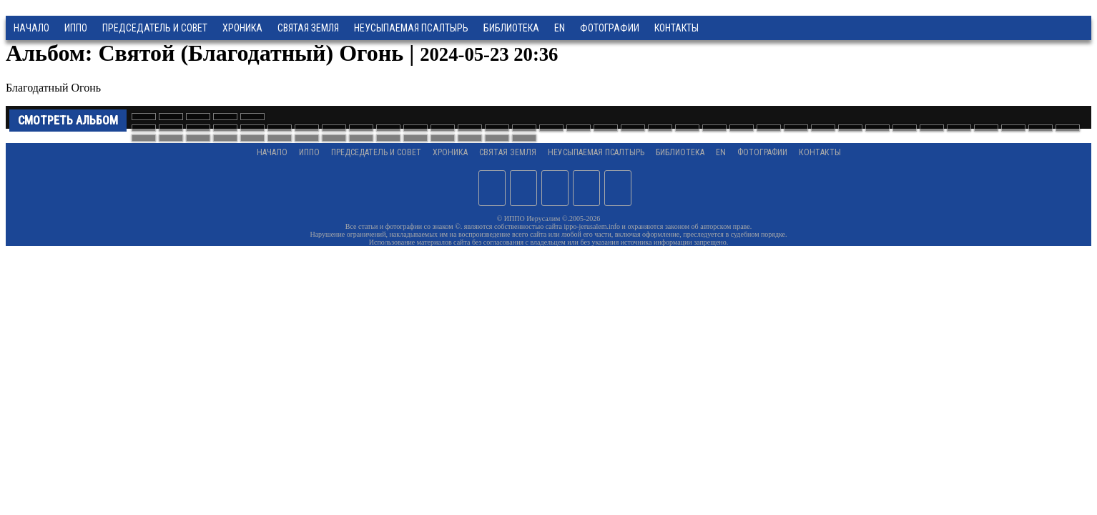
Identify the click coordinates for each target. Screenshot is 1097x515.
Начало (31, 28)
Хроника (242, 28)
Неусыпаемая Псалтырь (411, 28)
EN (559, 28)
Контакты (820, 152)
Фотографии (762, 152)
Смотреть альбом (68, 120)
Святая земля (308, 28)
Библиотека (511, 28)
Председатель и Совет (154, 28)
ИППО (75, 28)
